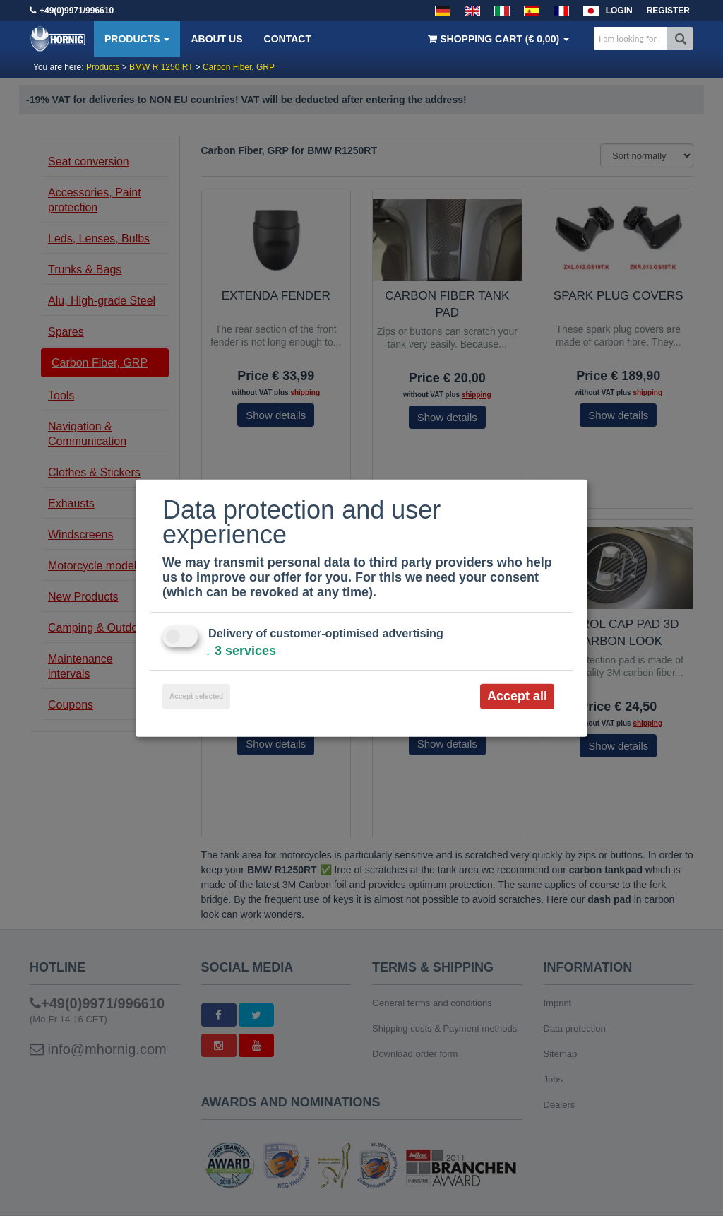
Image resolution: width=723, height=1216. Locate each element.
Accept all (517, 696)
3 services (240, 651)
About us (216, 39)
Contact (287, 39)
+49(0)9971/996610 (77, 11)
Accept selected (196, 696)
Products (136, 39)
